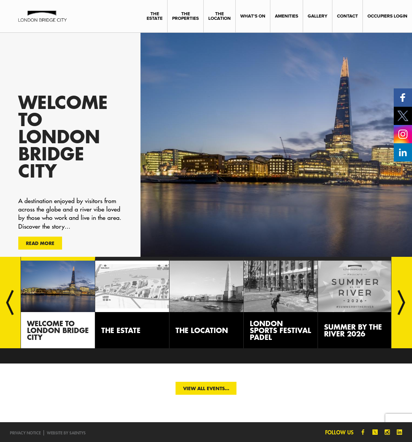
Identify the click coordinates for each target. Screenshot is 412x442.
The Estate (155, 16)
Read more (40, 243)
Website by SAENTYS (66, 433)
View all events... (206, 388)
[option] (206, 144)
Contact (347, 15)
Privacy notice (25, 433)
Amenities (286, 15)
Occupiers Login (387, 15)
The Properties (185, 16)
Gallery (317, 15)
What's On (252, 15)
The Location (219, 16)
